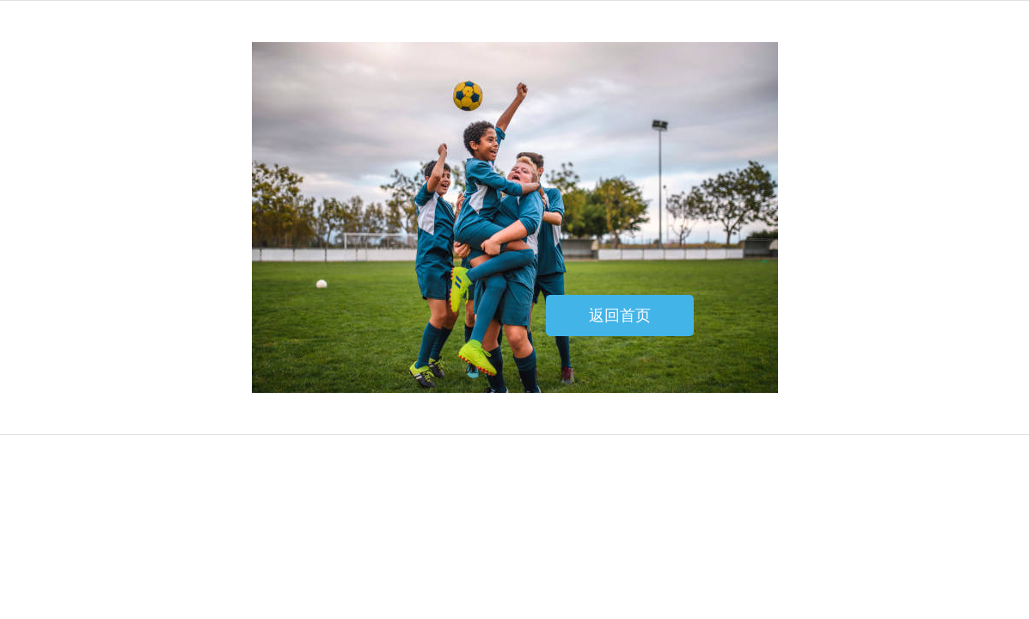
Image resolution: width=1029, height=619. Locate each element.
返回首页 (620, 315)
